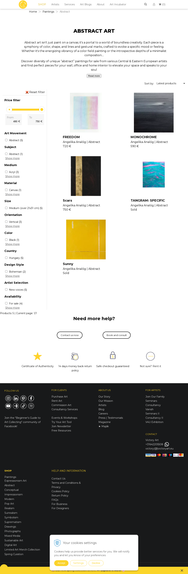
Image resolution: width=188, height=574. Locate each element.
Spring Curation (13, 554)
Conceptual (11, 489)
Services (69, 4)
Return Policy (60, 495)
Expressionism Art (15, 480)
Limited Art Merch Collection (22, 549)
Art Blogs (86, 4)
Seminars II (152, 413)
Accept (61, 563)
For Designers (60, 508)
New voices (18, 289)
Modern (9, 499)
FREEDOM (71, 137)
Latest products (166, 83)
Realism (9, 508)
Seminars (151, 400)
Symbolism (11, 517)
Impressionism (13, 494)
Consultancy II (154, 417)
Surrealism (10, 512)
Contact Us (58, 478)
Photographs (12, 531)
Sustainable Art (13, 540)
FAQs (55, 499)
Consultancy (153, 405)
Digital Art (10, 545)
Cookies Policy (60, 491)
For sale (15, 303)
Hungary (16, 258)
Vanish (149, 409)
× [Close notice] (182, 570)
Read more (94, 76)
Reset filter (37, 92)
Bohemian (17, 271)
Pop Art (9, 503)
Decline (96, 563)
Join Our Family (155, 396)
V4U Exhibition (154, 422)
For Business (60, 504)
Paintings (10, 477)
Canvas (15, 190)
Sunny (68, 264)
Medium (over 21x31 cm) (25, 208)
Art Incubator (118, 4)
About (100, 4)
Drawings (10, 526)
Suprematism (12, 522)
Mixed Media (12, 535)
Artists (55, 4)
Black (14, 240)
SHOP (42, 4)
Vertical (15, 221)
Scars (67, 200)
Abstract (16, 140)
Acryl (14, 172)
